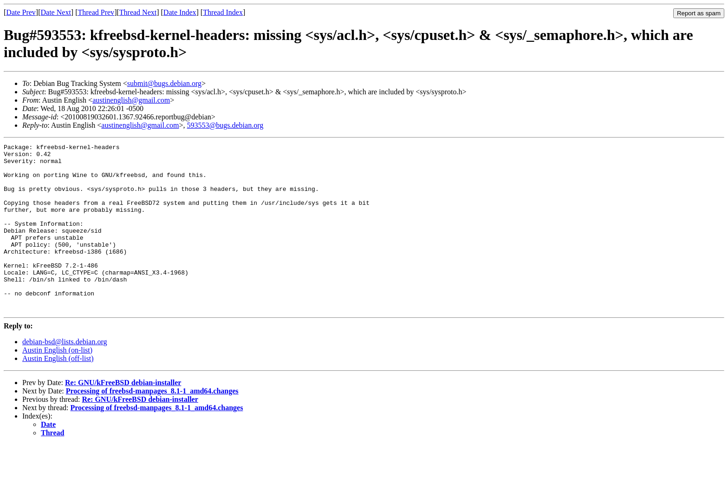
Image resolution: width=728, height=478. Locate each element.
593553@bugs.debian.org (225, 125)
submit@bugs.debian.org (164, 83)
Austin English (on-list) (57, 383)
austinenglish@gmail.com (131, 100)
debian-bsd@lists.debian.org (64, 375)
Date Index (179, 12)
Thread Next (137, 12)
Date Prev (21, 12)
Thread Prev (96, 12)
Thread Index (223, 12)
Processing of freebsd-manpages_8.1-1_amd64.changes (152, 424)
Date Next (56, 12)
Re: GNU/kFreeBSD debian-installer (123, 416)
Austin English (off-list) (57, 392)
